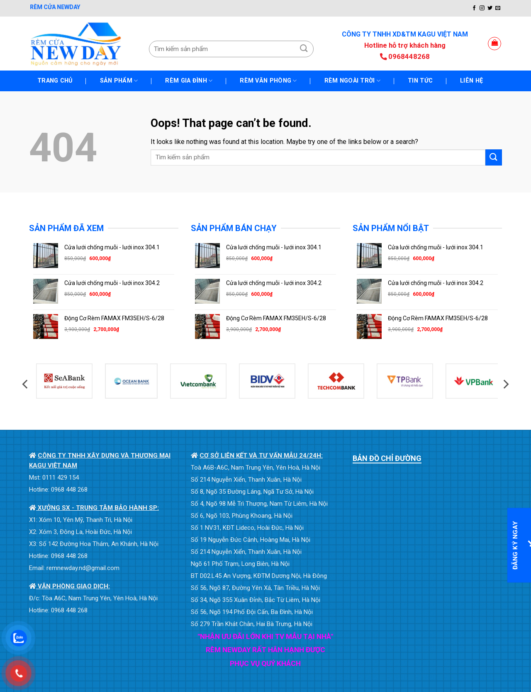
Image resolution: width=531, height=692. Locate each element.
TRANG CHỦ (55, 80)
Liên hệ (471, 80)
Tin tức (420, 80)
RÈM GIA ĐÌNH (188, 81)
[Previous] (25, 384)
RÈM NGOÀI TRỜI (352, 81)
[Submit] (304, 49)
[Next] (505, 384)
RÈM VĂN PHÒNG (268, 81)
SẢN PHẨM (119, 81)
